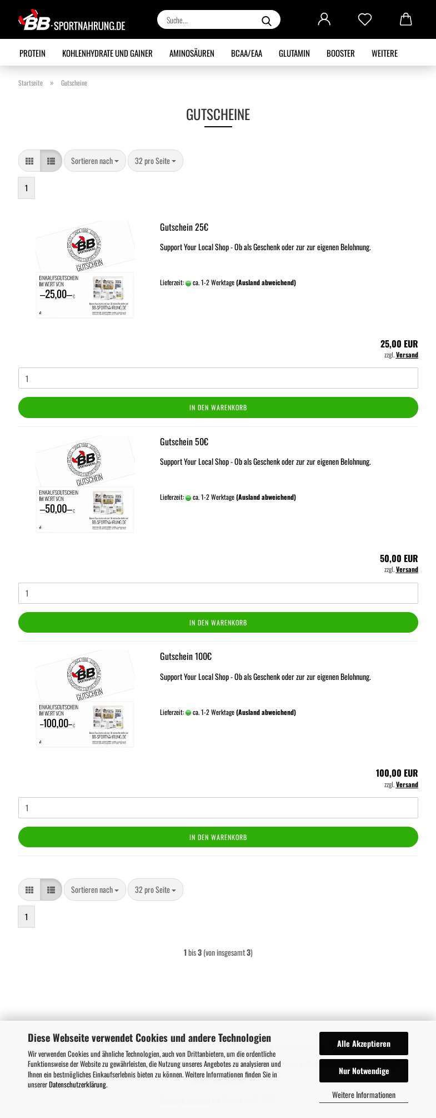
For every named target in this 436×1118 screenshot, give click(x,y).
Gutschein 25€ (184, 226)
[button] (324, 19)
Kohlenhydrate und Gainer (107, 53)
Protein (32, 53)
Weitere (385, 53)
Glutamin (294, 53)
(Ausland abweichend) (266, 282)
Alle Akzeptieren (363, 1043)
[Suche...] (266, 19)
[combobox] (95, 161)
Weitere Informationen (363, 1094)
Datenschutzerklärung (77, 1084)
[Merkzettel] (365, 19)
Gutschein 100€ (186, 656)
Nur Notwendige (364, 1070)
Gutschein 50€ (184, 441)
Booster (341, 53)
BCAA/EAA (246, 53)
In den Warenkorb (218, 407)
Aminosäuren (191, 53)
